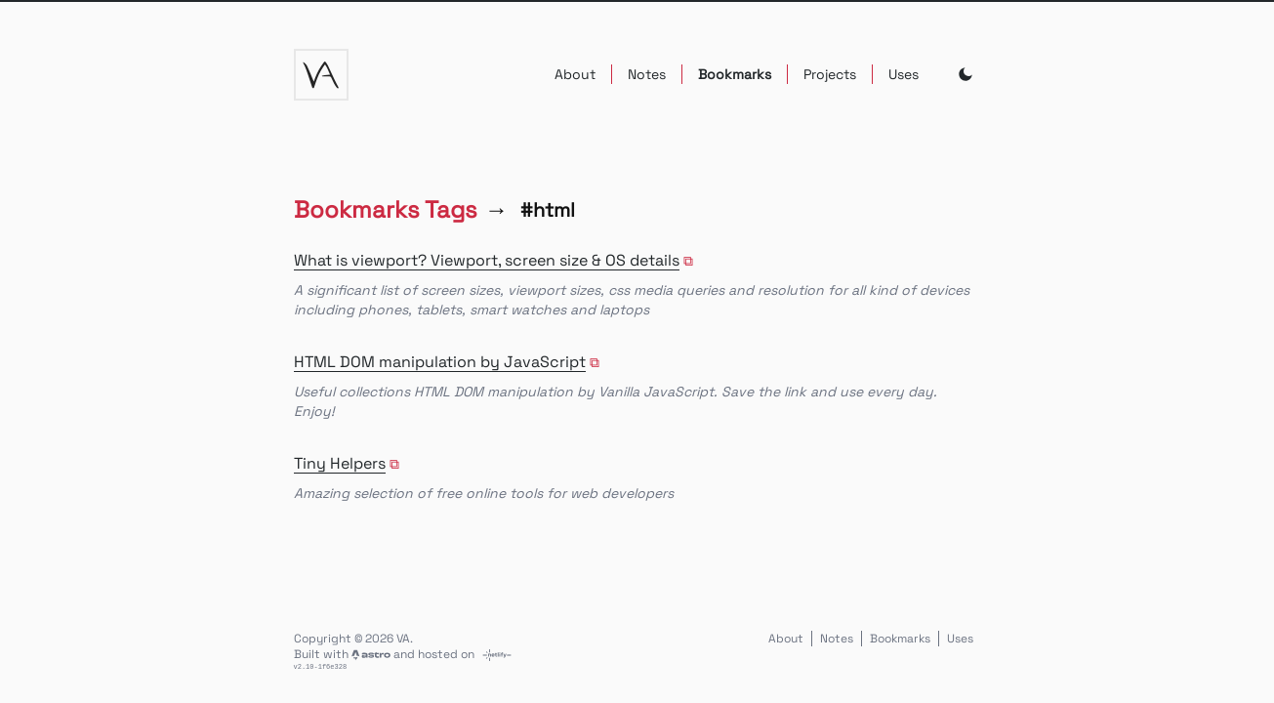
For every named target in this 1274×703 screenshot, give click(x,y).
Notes (647, 74)
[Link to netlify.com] (496, 654)
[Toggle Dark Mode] (965, 74)
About (575, 74)
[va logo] (321, 75)
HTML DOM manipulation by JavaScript (440, 362)
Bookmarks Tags (385, 209)
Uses (903, 74)
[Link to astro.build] (372, 654)
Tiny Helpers (340, 463)
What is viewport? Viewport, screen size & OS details (486, 260)
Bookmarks (734, 74)
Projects (829, 74)
